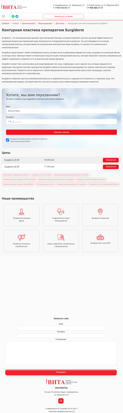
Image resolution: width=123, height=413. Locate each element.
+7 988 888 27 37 (95, 8)
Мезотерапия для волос (45, 184)
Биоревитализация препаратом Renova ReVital (19, 179)
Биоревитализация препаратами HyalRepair (18, 184)
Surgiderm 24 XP (11, 160)
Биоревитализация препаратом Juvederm (71, 184)
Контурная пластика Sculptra (41, 175)
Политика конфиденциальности (61, 411)
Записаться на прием (63, 16)
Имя (8, 107)
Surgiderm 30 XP (11, 167)
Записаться (111, 160)
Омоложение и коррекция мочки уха (15, 175)
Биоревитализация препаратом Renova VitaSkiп (71, 175)
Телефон (10, 117)
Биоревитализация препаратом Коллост (91, 179)
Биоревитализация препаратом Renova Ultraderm (56, 179)
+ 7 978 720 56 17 (61, 8)
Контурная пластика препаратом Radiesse (104, 184)
